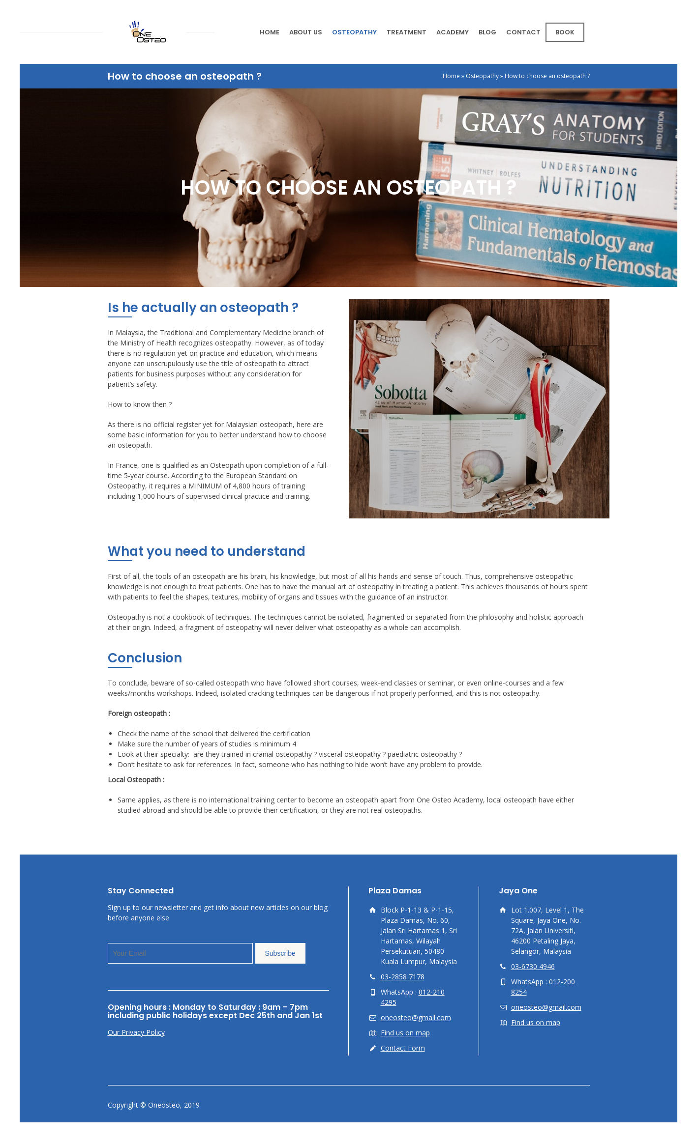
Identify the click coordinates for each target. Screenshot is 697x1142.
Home (451, 76)
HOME (269, 32)
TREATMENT (406, 32)
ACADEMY (452, 32)
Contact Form (403, 1048)
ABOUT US (305, 32)
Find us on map (405, 1032)
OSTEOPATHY (354, 32)
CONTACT (523, 32)
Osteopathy (482, 76)
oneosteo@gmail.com (416, 1017)
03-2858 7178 (402, 976)
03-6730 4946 (533, 966)
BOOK (565, 32)
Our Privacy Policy (136, 1032)
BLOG (487, 32)
